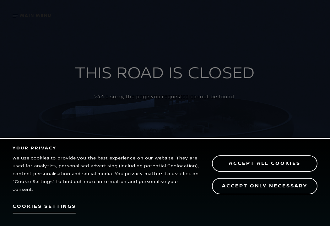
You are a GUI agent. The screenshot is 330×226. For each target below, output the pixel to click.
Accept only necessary (264, 186)
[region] (165, 182)
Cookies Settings (44, 206)
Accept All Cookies (264, 163)
